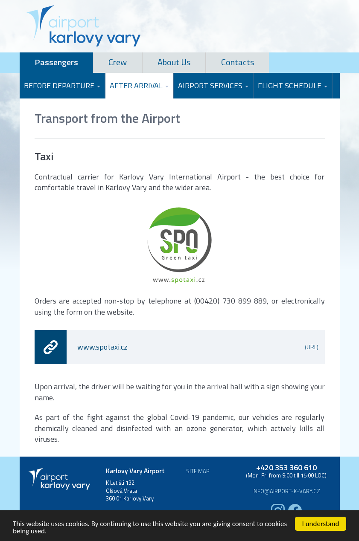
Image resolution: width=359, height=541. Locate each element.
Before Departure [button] (62, 85)
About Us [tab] (174, 62)
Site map (198, 471)
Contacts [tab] (237, 62)
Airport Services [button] (213, 85)
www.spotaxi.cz (197, 347)
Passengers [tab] (56, 62)
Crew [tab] (117, 62)
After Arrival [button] (139, 85)
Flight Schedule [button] (292, 85)
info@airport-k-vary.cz (286, 491)
